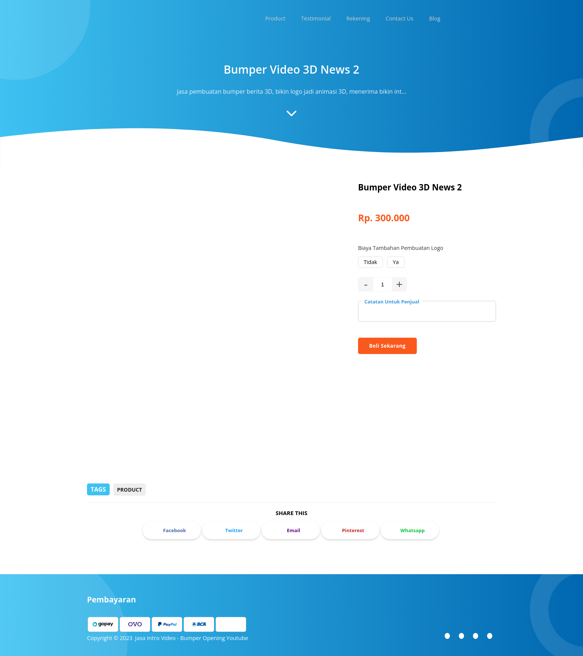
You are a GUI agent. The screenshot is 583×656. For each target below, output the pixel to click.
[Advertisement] (291, 424)
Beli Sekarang (387, 345)
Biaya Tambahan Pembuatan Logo (400, 247)
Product (129, 488)
